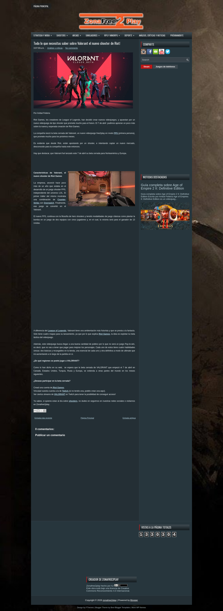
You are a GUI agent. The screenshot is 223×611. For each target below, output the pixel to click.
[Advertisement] (95, 162)
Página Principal (87, 418)
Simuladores (94, 34)
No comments (71, 48)
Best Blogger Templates (120, 607)
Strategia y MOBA (44, 34)
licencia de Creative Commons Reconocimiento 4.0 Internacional (107, 589)
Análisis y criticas (55, 48)
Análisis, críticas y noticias (152, 35)
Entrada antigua (129, 418)
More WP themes (139, 607)
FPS (116, 133)
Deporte (130, 34)
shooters (73, 401)
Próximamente (176, 35)
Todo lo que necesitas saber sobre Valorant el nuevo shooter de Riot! (77, 43)
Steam (147, 67)
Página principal (41, 6)
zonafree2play (110, 600)
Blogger (134, 600)
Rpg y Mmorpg (113, 34)
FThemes (90, 607)
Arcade (77, 34)
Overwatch (49, 203)
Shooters (63, 34)
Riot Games (104, 334)
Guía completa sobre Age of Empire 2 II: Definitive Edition (162, 186)
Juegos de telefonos (165, 67)
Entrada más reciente (43, 418)
